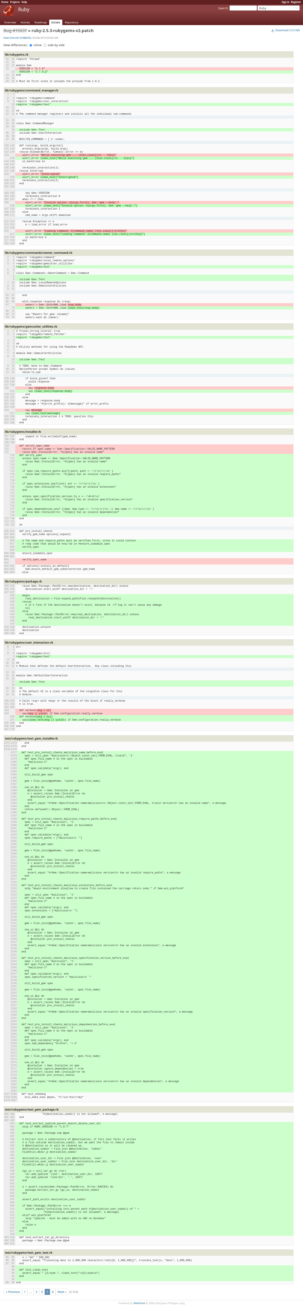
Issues (55, 22)
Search (223, 8)
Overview (10, 22)
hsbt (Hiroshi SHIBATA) (17, 38)
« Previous (13, 1292)
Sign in (285, 2)
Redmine (139, 1303)
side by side (54, 45)
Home (4, 2)
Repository (71, 22)
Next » (61, 1292)
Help (24, 2)
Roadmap (41, 22)
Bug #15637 (15, 30)
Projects (15, 2)
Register (296, 2)
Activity (25, 22)
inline (35, 45)
